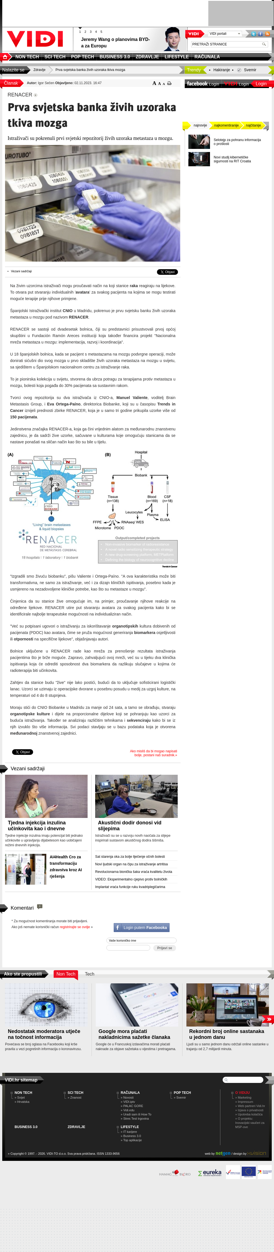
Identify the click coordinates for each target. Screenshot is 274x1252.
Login (261, 83)
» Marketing (243, 1097)
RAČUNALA (130, 1093)
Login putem (145, 927)
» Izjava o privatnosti (249, 1110)
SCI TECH (75, 1093)
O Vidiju (242, 1093)
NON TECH (23, 1093)
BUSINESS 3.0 (26, 1127)
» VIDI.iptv (128, 1101)
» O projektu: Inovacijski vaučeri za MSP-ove (249, 1123)
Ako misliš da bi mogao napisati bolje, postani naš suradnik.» (153, 753)
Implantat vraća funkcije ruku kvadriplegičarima (130, 887)
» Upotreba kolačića (248, 1114)
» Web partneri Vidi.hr (250, 1106)
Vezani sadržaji (21, 271)
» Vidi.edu (127, 1110)
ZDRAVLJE (76, 1127)
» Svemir (180, 1097)
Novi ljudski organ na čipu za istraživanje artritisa (131, 864)
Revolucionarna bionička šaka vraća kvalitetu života (133, 872)
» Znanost (74, 1097)
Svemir (250, 70)
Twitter (253, 33)
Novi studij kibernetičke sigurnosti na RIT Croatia (232, 159)
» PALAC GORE (132, 1106)
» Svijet (20, 1097)
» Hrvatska (22, 1101)
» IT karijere (129, 1131)
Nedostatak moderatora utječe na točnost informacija (44, 1034)
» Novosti (127, 1097)
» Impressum (244, 1101)
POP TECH (182, 1093)
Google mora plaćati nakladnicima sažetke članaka (134, 1034)
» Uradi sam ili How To (136, 1114)
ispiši (169, 83)
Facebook (260, 33)
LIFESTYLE (130, 1127)
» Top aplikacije (131, 1140)
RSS (267, 33)
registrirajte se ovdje (75, 927)
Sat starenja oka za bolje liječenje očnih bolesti (130, 857)
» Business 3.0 (131, 1136)
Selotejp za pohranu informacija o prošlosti (237, 142)
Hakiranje (221, 70)
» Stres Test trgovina (135, 1118)
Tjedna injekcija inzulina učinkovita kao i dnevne (37, 825)
